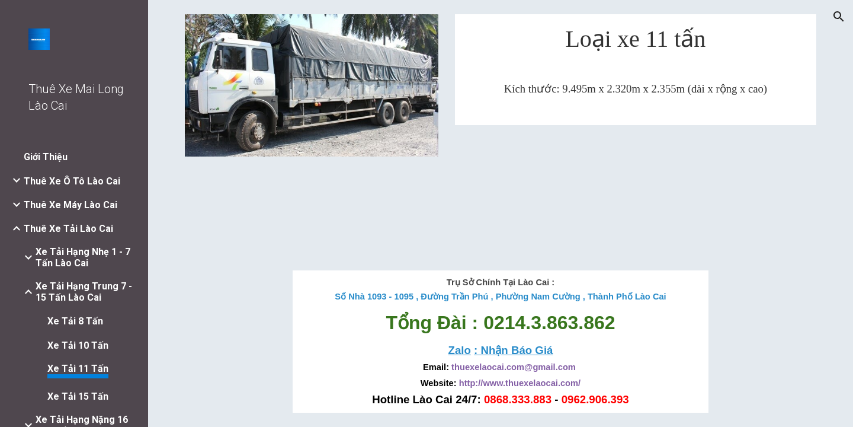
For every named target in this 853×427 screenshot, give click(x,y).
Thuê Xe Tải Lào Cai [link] (68, 228)
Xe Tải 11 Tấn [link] (77, 368)
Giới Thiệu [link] (46, 156)
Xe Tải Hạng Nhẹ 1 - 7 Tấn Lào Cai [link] (83, 257)
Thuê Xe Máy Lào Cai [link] (70, 205)
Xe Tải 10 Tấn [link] (77, 345)
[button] (839, 16)
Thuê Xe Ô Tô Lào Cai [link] (72, 181)
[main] (636, 43)
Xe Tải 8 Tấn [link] (75, 321)
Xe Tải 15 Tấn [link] (77, 396)
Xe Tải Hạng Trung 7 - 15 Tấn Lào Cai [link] (84, 292)
